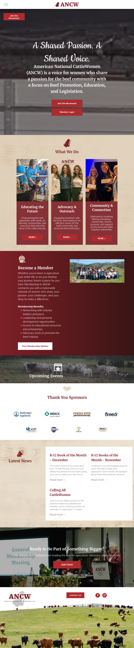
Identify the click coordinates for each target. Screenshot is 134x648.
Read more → (58, 479)
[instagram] (104, 595)
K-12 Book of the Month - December (68, 457)
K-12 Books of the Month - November (106, 457)
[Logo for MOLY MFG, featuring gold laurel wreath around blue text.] (103, 429)
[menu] (6, 4)
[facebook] (97, 595)
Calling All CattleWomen (60, 492)
